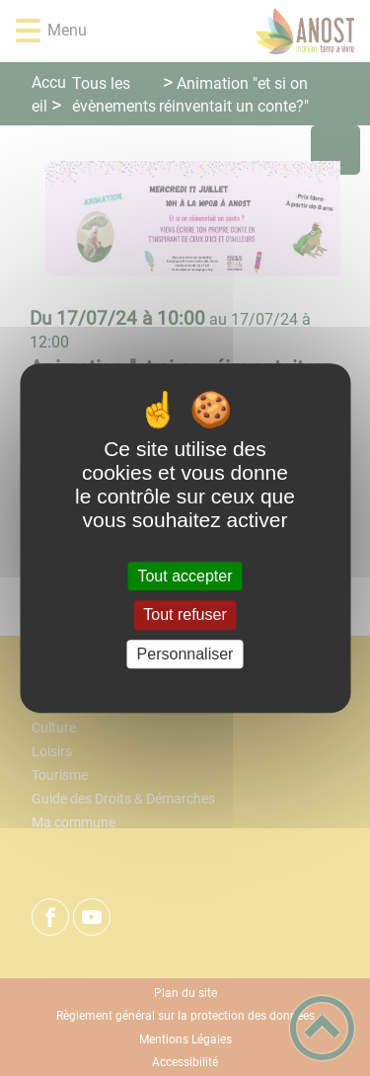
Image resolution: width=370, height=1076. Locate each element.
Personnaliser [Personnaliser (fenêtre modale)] (185, 654)
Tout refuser (184, 615)
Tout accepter (184, 576)
